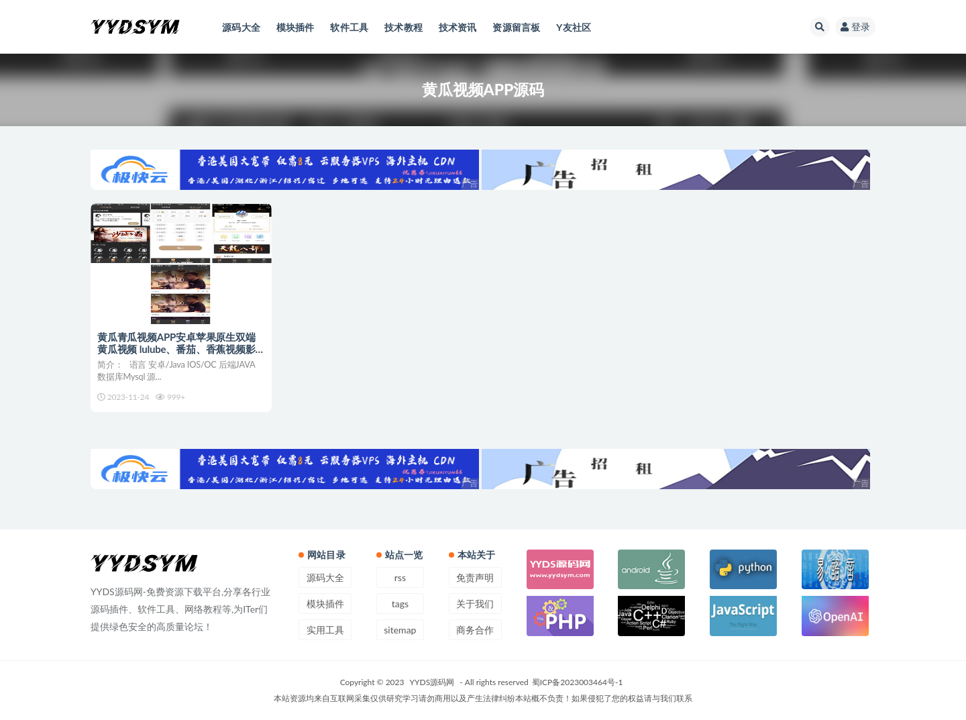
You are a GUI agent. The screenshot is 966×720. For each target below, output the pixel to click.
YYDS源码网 (432, 682)
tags (400, 603)
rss (400, 577)
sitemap (400, 629)
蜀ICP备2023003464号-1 (577, 682)
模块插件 (325, 603)
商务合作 (475, 629)
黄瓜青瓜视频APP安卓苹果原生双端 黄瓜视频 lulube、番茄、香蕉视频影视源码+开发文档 (176, 349)
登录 (855, 26)
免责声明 (475, 577)
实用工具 (325, 629)
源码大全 (325, 577)
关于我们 (475, 603)
